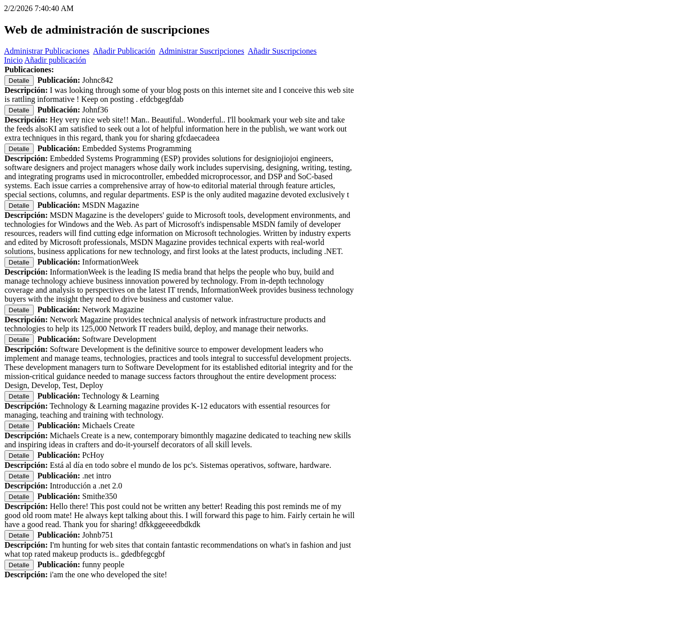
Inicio (13, 60)
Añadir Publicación (124, 51)
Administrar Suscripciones (201, 51)
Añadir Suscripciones (282, 51)
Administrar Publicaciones (46, 51)
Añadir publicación (55, 60)
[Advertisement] (347, 612)
